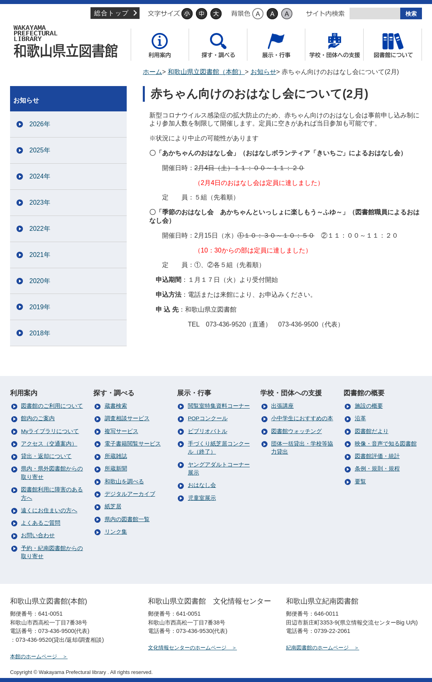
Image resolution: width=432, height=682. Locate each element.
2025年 (39, 150)
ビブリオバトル (207, 431)
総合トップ (111, 13)
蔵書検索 (116, 406)
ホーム (152, 71)
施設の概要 (369, 406)
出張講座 (282, 406)
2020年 (39, 280)
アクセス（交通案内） (49, 444)
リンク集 (116, 532)
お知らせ (263, 71)
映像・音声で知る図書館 (386, 444)
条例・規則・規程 (377, 469)
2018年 (39, 333)
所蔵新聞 (116, 469)
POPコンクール (208, 418)
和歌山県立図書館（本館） (68, 41)
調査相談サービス (127, 418)
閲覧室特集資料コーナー (219, 406)
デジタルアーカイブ (130, 494)
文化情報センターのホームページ (187, 648)
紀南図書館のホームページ (317, 648)
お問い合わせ (38, 535)
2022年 (39, 228)
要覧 (360, 482)
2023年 (39, 202)
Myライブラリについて (50, 431)
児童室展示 (202, 498)
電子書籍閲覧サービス (133, 444)
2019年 (39, 307)
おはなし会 (202, 485)
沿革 (360, 418)
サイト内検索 (325, 14)
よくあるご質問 (40, 523)
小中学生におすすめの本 (302, 418)
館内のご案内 (38, 418)
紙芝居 (113, 506)
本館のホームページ (33, 656)
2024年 (39, 176)
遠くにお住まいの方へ (49, 510)
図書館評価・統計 (377, 456)
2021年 (39, 254)
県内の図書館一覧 (127, 519)
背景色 (240, 14)
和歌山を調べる (124, 482)
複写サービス (121, 431)
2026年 (39, 124)
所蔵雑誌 (116, 456)
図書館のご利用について (52, 406)
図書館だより (372, 431)
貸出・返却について (46, 456)
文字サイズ (164, 14)
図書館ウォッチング (296, 431)
